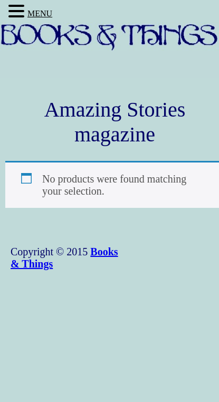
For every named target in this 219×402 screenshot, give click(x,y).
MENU (39, 13)
